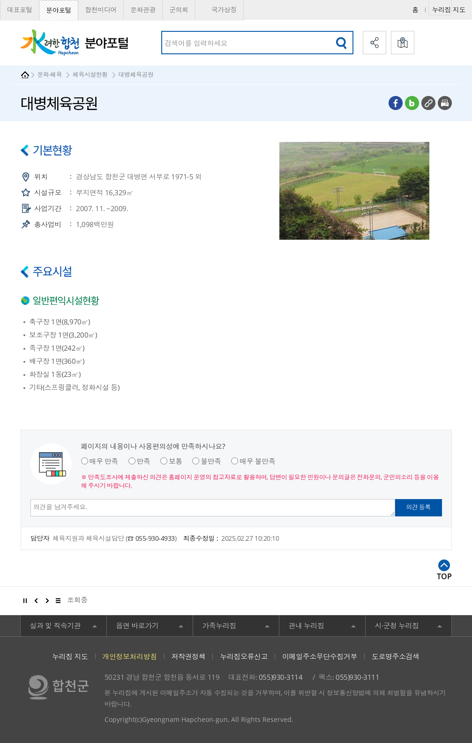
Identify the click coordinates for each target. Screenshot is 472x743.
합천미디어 (101, 9)
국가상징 (219, 10)
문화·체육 (49, 74)
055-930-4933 (155, 538)
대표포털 (19, 9)
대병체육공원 (135, 74)
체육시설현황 (90, 74)
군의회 (178, 9)
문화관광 (143, 9)
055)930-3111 (357, 677)
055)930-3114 (280, 677)
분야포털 (58, 10)
